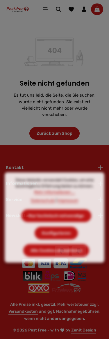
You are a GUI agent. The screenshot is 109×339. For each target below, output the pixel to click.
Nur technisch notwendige (56, 226)
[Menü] (45, 9)
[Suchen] (58, 9)
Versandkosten (23, 311)
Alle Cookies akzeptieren (56, 260)
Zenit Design (83, 330)
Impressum (68, 210)
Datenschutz (43, 210)
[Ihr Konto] (84, 9)
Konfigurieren (56, 243)
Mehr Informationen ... (54, 202)
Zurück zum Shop (54, 133)
